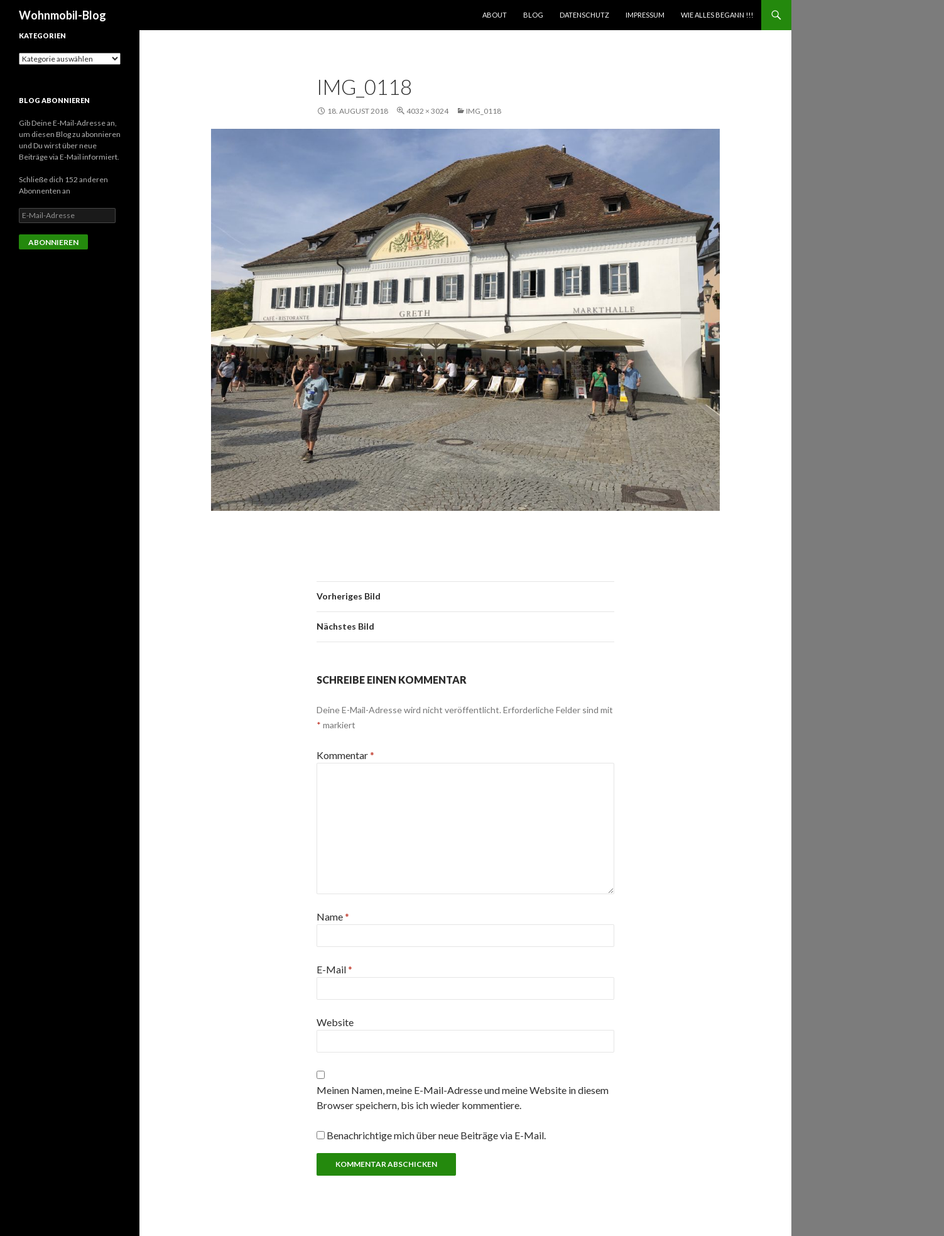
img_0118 (483, 111)
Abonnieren (53, 242)
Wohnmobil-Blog (62, 15)
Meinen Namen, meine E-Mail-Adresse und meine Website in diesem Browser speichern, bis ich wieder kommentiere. (463, 1097)
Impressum (645, 15)
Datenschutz (584, 15)
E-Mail (334, 969)
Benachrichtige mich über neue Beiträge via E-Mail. (436, 1135)
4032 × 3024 (427, 111)
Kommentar (345, 755)
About (494, 15)
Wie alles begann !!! (717, 15)
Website (335, 1022)
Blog (533, 15)
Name (333, 916)
